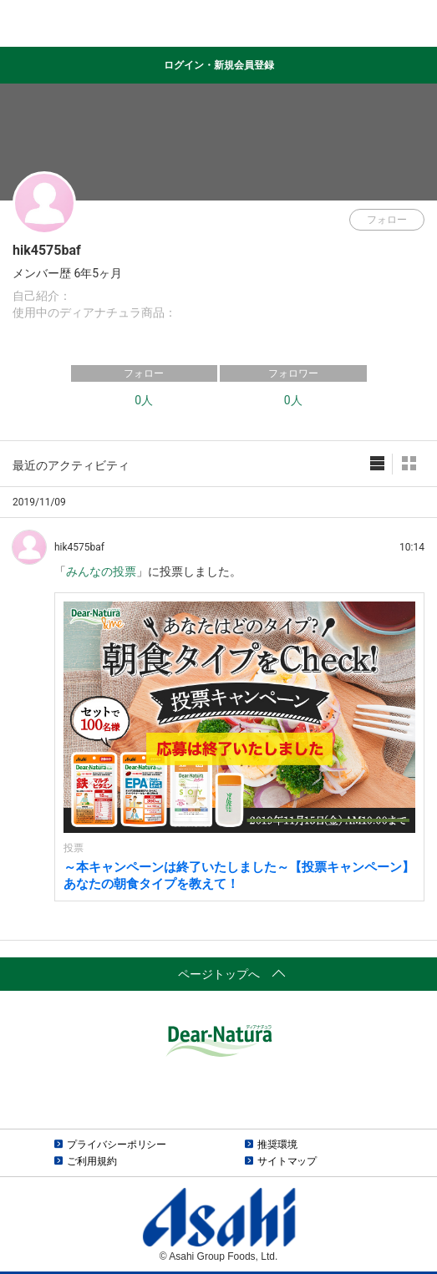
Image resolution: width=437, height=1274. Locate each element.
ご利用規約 (91, 1161)
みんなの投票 (101, 571)
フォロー (387, 220)
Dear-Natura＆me (219, 24)
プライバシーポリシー (116, 1144)
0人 (144, 400)
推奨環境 (277, 1144)
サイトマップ (287, 1161)
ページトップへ (219, 974)
